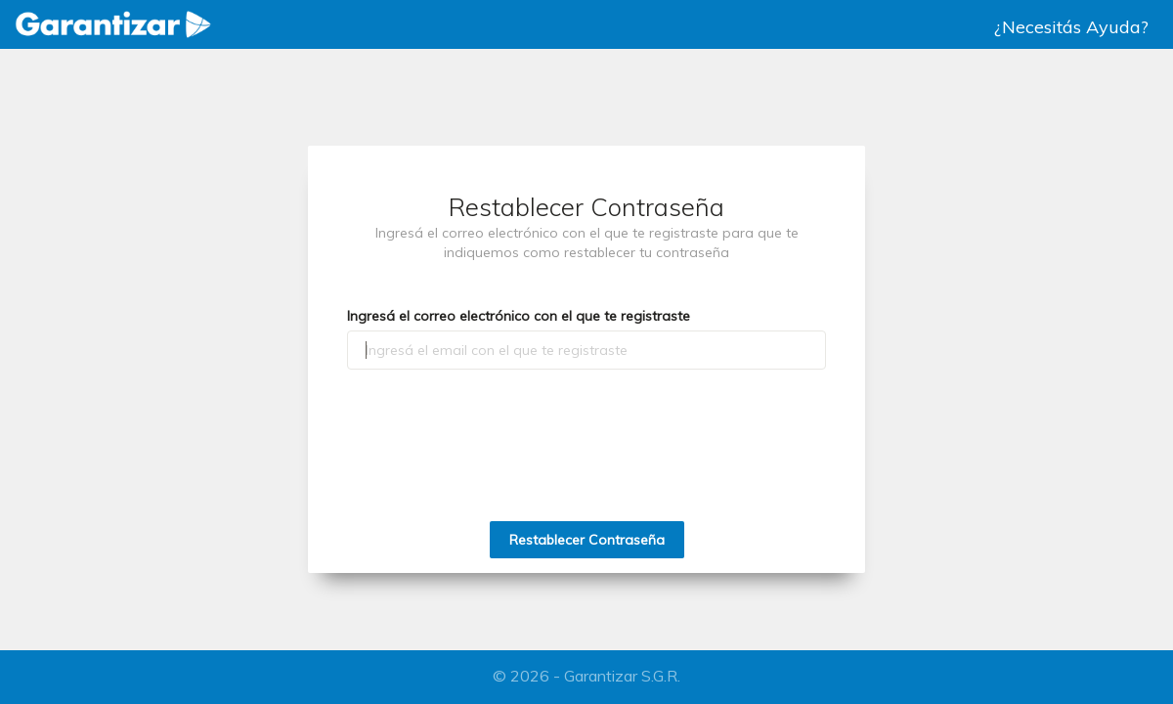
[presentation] (586, 422)
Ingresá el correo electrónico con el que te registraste (518, 316)
